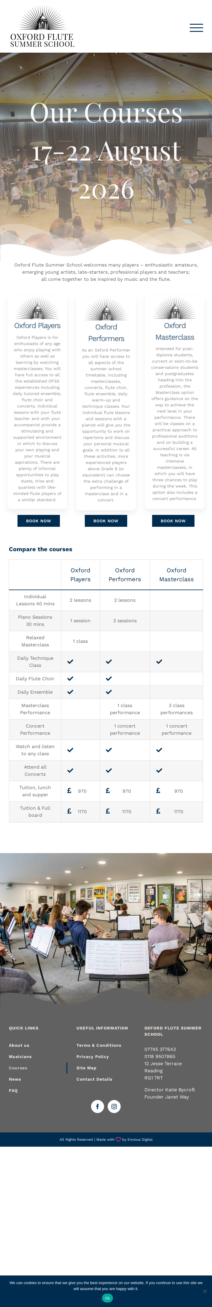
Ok (107, 1298)
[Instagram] (114, 1106)
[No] (205, 1291)
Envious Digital (140, 1139)
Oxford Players (35, 325)
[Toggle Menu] (196, 28)
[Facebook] (97, 1106)
